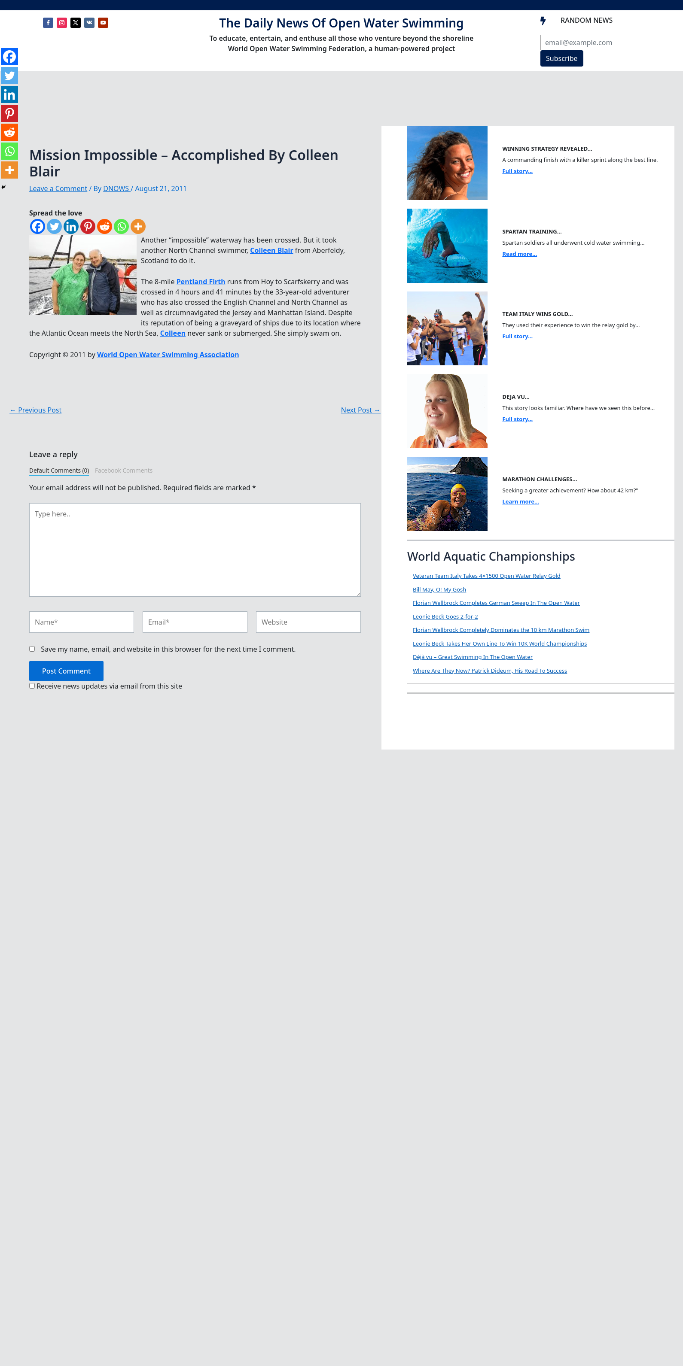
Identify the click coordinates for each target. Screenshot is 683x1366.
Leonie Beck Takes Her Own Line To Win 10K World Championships (500, 643)
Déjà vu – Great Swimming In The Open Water (473, 657)
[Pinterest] (87, 226)
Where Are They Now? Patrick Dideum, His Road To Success (490, 670)
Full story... (517, 171)
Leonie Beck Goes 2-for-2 (445, 616)
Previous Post (35, 410)
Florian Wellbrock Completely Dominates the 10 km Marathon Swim (501, 630)
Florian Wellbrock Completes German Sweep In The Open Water (496, 603)
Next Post (361, 410)
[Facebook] (37, 226)
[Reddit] (104, 226)
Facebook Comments (123, 470)
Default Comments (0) (59, 470)
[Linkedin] (71, 226)
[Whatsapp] (121, 226)
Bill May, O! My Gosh (439, 589)
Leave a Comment (58, 188)
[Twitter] (54, 226)
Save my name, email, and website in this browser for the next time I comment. (168, 649)
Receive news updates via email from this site (105, 686)
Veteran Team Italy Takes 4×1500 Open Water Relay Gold (487, 576)
